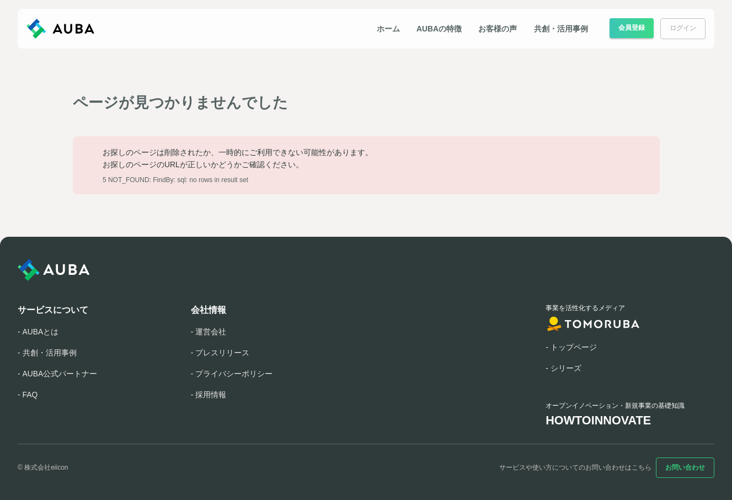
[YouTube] (132, 467)
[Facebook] (88, 467)
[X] (110, 467)
